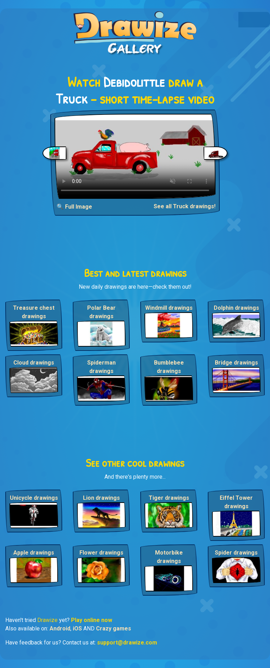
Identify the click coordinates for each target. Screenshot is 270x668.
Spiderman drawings (101, 366)
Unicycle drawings (34, 498)
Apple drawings (33, 552)
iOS (77, 628)
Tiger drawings (169, 498)
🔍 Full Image (74, 206)
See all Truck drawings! (185, 206)
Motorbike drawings (169, 556)
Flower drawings (101, 552)
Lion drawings (101, 498)
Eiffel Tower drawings (236, 502)
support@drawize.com (127, 642)
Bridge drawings (236, 362)
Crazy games (113, 628)
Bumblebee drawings (169, 366)
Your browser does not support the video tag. (135, 156)
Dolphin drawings (236, 307)
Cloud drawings (33, 362)
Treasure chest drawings (33, 312)
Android (60, 628)
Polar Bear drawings (101, 312)
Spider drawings (236, 552)
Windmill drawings (169, 307)
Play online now (91, 620)
